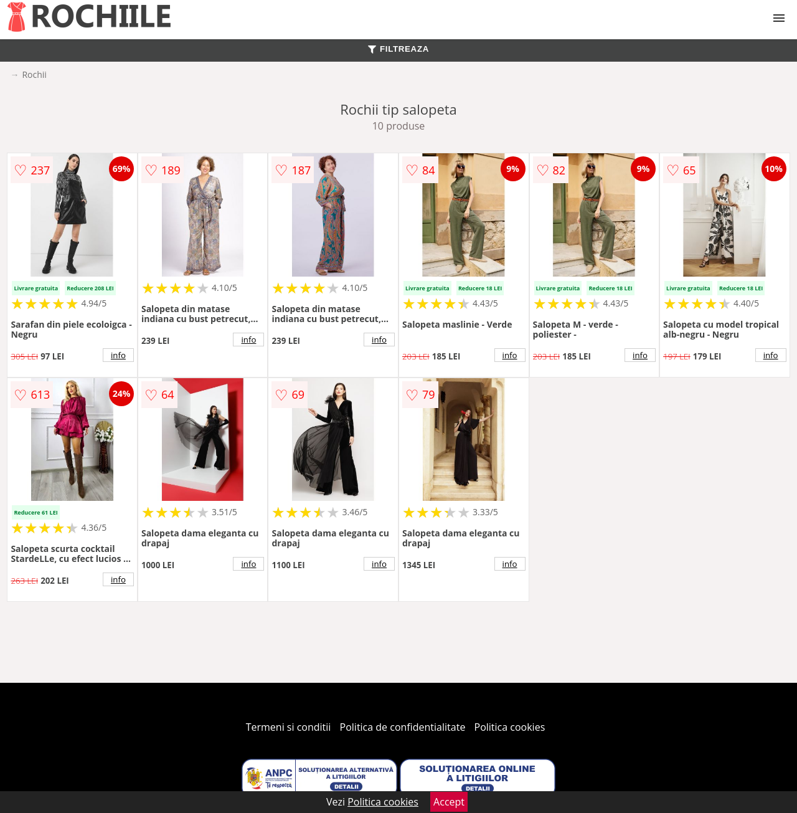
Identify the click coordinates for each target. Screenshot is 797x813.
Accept (449, 802)
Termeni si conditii (288, 727)
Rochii (34, 74)
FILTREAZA (398, 49)
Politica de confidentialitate (403, 727)
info (118, 355)
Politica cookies (509, 727)
